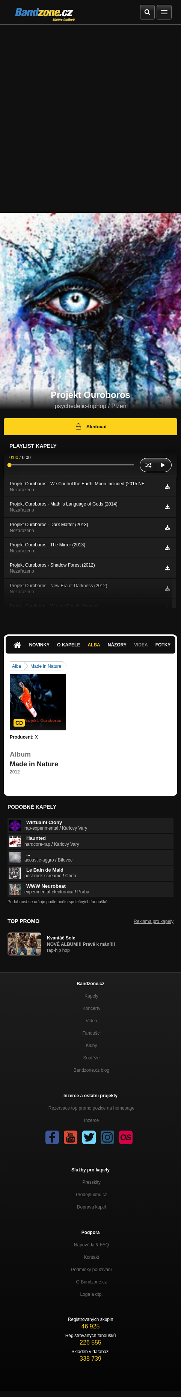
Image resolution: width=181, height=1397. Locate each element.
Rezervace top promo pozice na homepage (91, 1108)
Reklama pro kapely (153, 921)
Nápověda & (91, 1244)
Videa (141, 645)
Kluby (91, 1045)
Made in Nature (45, 666)
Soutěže (91, 1057)
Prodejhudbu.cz (91, 1194)
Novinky (39, 645)
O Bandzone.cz (91, 1282)
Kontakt (91, 1257)
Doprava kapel (91, 1207)
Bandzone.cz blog (91, 1070)
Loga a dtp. (91, 1294)
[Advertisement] (90, 118)
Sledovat (90, 426)
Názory (117, 645)
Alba (93, 645)
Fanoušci (91, 1033)
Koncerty (91, 1008)
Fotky (163, 645)
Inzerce (91, 1120)
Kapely (91, 996)
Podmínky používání (91, 1269)
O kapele (68, 645)
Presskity (91, 1182)
